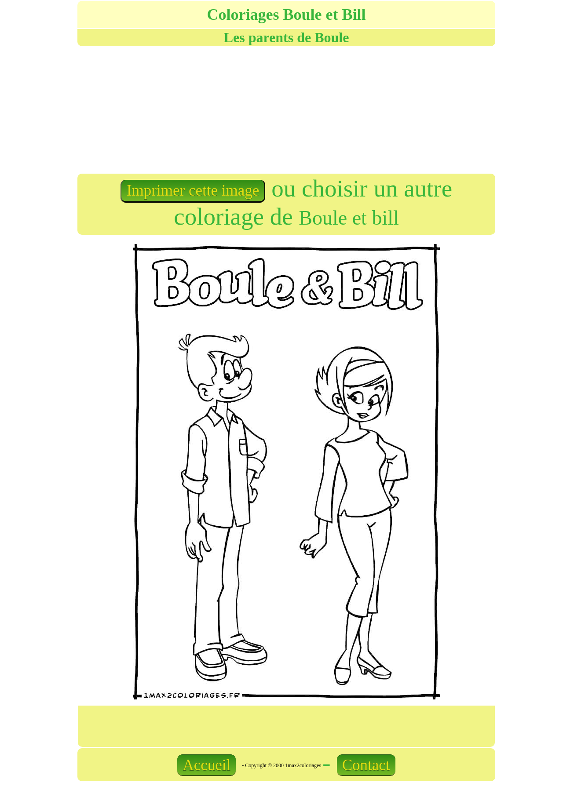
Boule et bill (348, 218)
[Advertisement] (181, 109)
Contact (366, 765)
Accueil (206, 765)
